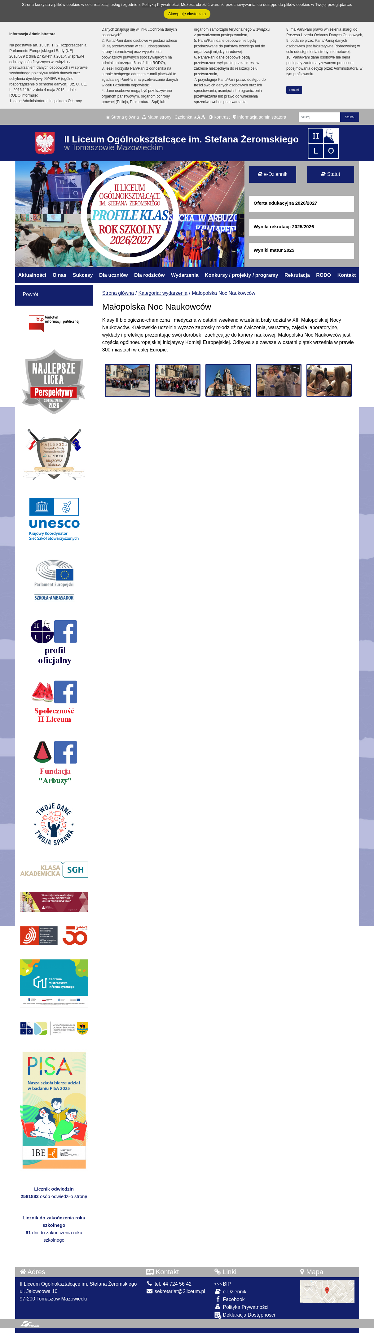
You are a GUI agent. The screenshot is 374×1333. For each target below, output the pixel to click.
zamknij (294, 90)
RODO (323, 275)
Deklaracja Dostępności (244, 1315)
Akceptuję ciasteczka (187, 13)
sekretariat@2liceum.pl (175, 1291)
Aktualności (32, 275)
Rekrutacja (297, 275)
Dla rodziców (149, 275)
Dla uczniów (113, 275)
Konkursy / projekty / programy (241, 275)
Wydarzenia (185, 275)
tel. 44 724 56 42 (168, 1284)
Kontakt (346, 275)
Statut (330, 174)
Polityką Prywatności (160, 4)
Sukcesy (83, 275)
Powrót (30, 294)
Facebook (229, 1299)
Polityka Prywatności (241, 1307)
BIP (222, 1284)
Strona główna (122, 117)
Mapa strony (156, 117)
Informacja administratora (259, 117)
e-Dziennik (272, 174)
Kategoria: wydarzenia (163, 293)
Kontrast (219, 117)
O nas (59, 275)
